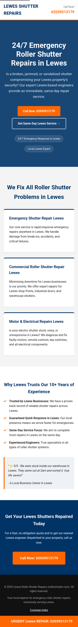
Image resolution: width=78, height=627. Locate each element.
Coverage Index (39, 610)
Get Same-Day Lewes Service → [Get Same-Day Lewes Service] (39, 123)
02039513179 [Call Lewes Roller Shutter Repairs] (62, 12)
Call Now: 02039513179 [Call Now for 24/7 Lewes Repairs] (39, 111)
